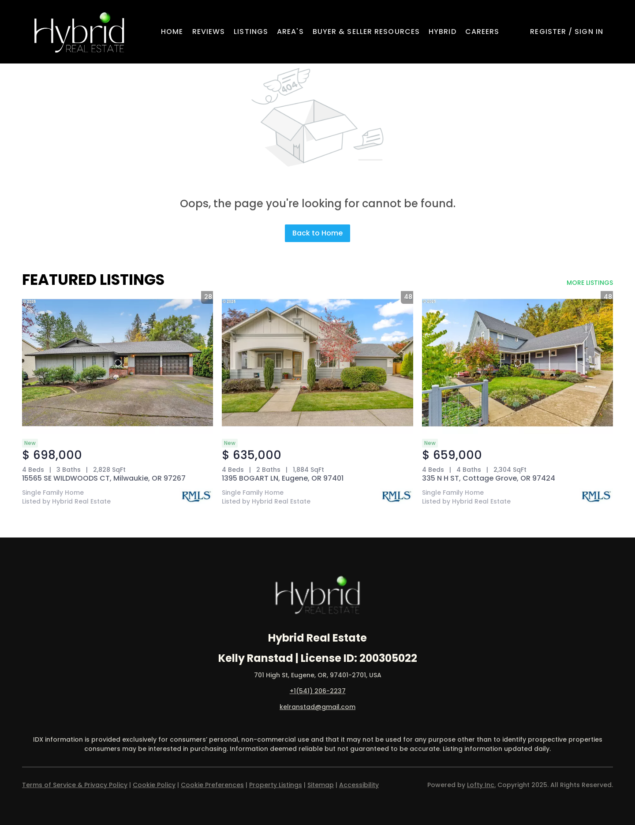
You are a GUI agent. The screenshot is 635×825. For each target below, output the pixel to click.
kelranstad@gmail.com (317, 706)
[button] (79, 32)
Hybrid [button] (442, 31)
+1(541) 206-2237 (318, 691)
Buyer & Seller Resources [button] (366, 31)
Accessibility (359, 784)
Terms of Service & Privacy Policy (74, 784)
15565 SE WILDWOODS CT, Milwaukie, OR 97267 (104, 478)
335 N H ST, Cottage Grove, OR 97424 (488, 478)
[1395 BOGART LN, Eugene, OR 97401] (317, 362)
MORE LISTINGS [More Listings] (590, 282)
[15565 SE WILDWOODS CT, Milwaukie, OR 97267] (117, 362)
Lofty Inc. (481, 784)
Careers (482, 31)
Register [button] (548, 31)
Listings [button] (251, 31)
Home (172, 31)
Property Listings (275, 784)
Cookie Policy (154, 784)
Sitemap (320, 784)
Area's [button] (290, 31)
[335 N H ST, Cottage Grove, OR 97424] (517, 362)
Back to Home (317, 233)
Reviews (208, 31)
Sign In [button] (589, 31)
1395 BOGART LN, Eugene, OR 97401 (283, 478)
